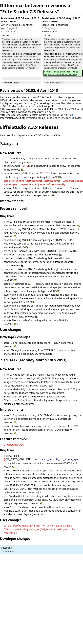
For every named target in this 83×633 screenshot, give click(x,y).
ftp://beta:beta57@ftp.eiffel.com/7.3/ (39, 135)
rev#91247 (10, 433)
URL (52, 106)
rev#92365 (21, 247)
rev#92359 (17, 169)
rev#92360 (56, 177)
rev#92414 (10, 323)
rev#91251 (34, 492)
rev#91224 (10, 466)
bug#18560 (23, 240)
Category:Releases (71, 117)
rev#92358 (10, 280)
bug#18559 (23, 229)
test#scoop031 (18, 173)
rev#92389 (48, 195)
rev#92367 (73, 225)
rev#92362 (58, 184)
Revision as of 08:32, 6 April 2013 (61, 18)
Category (6, 547)
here (51, 111)
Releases (10, 551)
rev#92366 (10, 236)
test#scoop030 (34, 180)
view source (8, 21)
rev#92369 (28, 302)
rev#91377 (39, 514)
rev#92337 (55, 254)
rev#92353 (17, 265)
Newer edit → (49, 31)
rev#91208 (47, 385)
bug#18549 (26, 221)
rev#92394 (10, 346)
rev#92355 (53, 291)
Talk (18, 24)
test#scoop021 (23, 283)
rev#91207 (10, 422)
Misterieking (7, 24)
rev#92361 (45, 184)
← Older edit (7, 31)
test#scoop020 (23, 258)
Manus (45, 24)
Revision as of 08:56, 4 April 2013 (19, 18)
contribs (27, 24)
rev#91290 (36, 503)
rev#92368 (31, 316)
